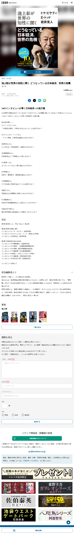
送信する (37, 422)
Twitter (34, 100)
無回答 (27, 415)
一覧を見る (37, 327)
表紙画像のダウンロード (38, 438)
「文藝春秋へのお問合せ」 (31, 461)
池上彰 (4, 86)
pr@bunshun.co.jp (37, 451)
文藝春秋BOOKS (8, 2)
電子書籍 (9, 78)
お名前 (4, 382)
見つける (65, 2)
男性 (6, 415)
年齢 (3, 401)
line (44, 100)
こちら (22, 354)
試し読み (38, 72)
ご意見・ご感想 (6, 359)
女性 (16, 415)
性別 (3, 411)
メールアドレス (6, 391)
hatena (39, 100)
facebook (29, 100)
